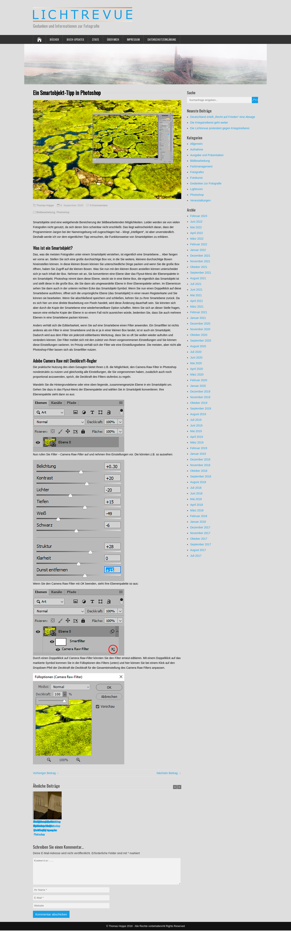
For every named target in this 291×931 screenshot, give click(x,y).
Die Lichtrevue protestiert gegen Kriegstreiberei (219, 128)
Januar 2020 (198, 385)
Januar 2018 (198, 521)
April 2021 (196, 301)
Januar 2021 (198, 318)
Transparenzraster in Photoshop (134, 823)
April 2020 (196, 368)
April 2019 (196, 436)
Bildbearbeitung (45, 212)
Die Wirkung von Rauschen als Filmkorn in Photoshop (106, 823)
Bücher (54, 39)
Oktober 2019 (198, 402)
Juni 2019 (196, 425)
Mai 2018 (196, 499)
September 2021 (200, 272)
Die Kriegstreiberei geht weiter (209, 122)
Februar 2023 (198, 216)
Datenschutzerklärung (162, 39)
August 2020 (198, 346)
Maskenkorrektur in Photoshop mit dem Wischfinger (73, 825)
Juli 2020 (195, 351)
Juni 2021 (196, 289)
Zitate (95, 39)
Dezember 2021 (200, 255)
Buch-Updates (75, 39)
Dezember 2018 (200, 459)
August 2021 (198, 278)
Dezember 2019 (200, 391)
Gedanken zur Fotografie (205, 183)
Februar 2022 (198, 244)
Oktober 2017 (198, 538)
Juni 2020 (196, 357)
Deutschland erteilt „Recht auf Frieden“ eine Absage (222, 116)
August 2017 (198, 550)
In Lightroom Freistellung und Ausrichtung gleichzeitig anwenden (166, 825)
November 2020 (200, 329)
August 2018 (198, 482)
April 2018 (196, 504)
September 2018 (200, 476)
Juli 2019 (195, 419)
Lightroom (196, 189)
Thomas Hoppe (45, 205)
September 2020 (200, 340)
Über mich (113, 39)
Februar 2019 (198, 448)
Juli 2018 (195, 487)
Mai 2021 (196, 295)
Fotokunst (196, 177)
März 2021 (196, 306)
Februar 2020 (198, 380)
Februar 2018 (198, 516)
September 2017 (200, 544)
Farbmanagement (201, 166)
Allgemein (196, 143)
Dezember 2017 (200, 527)
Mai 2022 (196, 227)
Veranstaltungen (200, 200)
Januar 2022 (198, 250)
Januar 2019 (198, 453)
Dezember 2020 (200, 323)
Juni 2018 (196, 493)
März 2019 (196, 442)
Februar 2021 (198, 312)
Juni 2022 (196, 221)
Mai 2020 (196, 363)
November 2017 (200, 533)
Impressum (133, 39)
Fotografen (197, 172)
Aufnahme (196, 149)
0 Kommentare (99, 205)
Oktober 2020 (198, 334)
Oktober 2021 (198, 267)
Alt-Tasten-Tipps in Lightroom (43, 823)
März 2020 (196, 374)
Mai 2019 (196, 431)
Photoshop (63, 212)
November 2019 (200, 397)
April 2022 (196, 233)
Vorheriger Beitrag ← (46, 773)
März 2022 (196, 238)
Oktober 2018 (198, 470)
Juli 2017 (195, 555)
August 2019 (198, 414)
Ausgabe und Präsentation (207, 155)
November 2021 (200, 261)
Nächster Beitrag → (169, 773)
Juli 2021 (195, 284)
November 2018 (200, 465)
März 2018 (196, 510)
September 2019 (200, 408)
